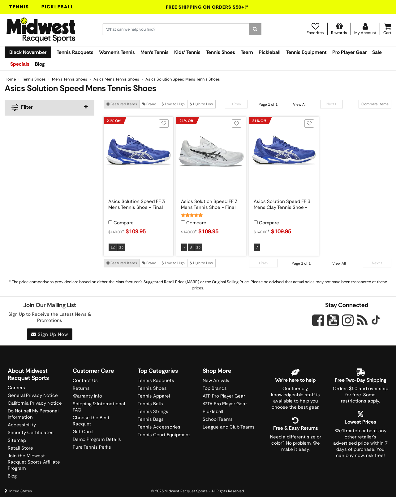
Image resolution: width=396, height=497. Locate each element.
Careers (16, 388)
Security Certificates (31, 432)
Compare (124, 223)
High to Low (201, 104)
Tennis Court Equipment (164, 435)
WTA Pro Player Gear (225, 404)
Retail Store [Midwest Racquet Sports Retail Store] (20, 448)
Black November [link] (27, 52)
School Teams (218, 419)
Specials (19, 64)
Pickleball (57, 7)
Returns (81, 388)
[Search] (255, 29)
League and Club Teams (229, 427)
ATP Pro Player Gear (224, 396)
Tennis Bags (151, 419)
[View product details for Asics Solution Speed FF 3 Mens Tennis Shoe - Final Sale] (138, 203)
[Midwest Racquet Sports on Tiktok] (375, 320)
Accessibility (22, 425)
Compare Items (375, 104)
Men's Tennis (154, 52)
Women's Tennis (117, 52)
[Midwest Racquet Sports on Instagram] (348, 320)
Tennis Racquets (75, 52)
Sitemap (17, 440)
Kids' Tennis (187, 52)
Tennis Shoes (220, 52)
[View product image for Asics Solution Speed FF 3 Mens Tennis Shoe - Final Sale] (138, 151)
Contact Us (85, 380)
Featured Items (121, 104)
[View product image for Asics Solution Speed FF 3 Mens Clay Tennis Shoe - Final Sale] (284, 151)
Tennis (19, 7)
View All (300, 104)
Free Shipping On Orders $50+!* (207, 7)
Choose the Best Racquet (91, 421)
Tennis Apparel (154, 396)
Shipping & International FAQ (99, 407)
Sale (377, 52)
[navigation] (49, 107)
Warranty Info (87, 396)
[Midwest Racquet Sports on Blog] (362, 320)
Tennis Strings (153, 411)
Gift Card (83, 432)
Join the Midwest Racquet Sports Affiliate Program (34, 462)
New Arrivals (216, 380)
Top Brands (215, 388)
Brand (149, 104)
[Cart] (387, 29)
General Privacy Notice (33, 395)
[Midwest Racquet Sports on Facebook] (318, 324)
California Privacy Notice (35, 403)
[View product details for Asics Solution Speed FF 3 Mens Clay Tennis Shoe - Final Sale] (284, 203)
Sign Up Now (49, 334)
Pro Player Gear (349, 52)
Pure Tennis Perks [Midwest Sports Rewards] (92, 447)
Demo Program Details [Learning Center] (97, 439)
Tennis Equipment (306, 52)
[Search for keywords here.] (175, 29)
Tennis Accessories (159, 427)
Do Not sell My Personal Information (33, 414)
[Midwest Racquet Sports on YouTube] (333, 320)
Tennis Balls (150, 404)
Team (247, 52)
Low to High (173, 104)
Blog (40, 64)
